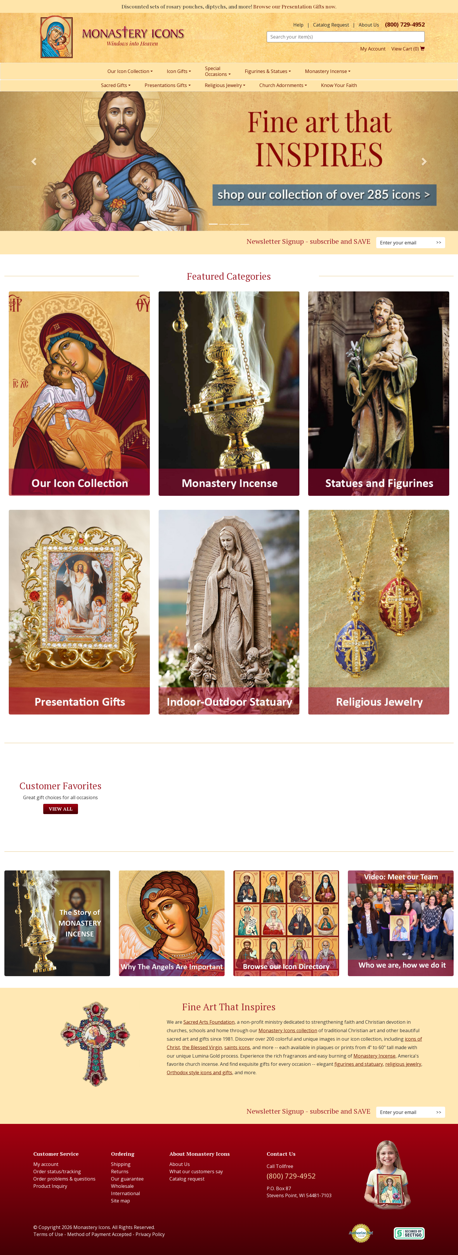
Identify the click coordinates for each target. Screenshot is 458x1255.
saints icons (237, 1047)
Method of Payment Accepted (99, 1234)
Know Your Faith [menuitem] (339, 85)
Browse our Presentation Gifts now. (294, 6)
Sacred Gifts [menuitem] (114, 85)
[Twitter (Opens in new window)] (121, 242)
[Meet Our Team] (401, 923)
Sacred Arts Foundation (209, 1022)
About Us (369, 25)
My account (45, 1164)
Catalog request (186, 1179)
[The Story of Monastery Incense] (57, 923)
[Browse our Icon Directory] (286, 923)
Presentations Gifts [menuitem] (166, 85)
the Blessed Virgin (202, 1047)
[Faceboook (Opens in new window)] (100, 1112)
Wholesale (122, 1186)
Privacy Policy (150, 1234)
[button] (34, 161)
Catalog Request (331, 25)
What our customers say (196, 1171)
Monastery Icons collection (288, 1030)
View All (60, 809)
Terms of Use (48, 1234)
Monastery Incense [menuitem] (326, 71)
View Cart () (408, 49)
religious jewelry (403, 1064)
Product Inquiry (50, 1186)
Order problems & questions (64, 1179)
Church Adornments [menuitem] (281, 85)
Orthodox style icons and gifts (199, 1072)
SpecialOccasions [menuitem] (216, 71)
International (125, 1193)
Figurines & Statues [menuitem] (266, 71)
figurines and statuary (358, 1064)
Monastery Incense (374, 1056)
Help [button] (298, 25)
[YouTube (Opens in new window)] (128, 242)
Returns (120, 1171)
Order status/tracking (57, 1171)
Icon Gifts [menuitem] (177, 71)
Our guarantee (127, 1179)
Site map (120, 1200)
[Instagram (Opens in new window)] (107, 242)
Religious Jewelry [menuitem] (223, 85)
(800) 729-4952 (405, 24)
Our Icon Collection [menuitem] (128, 71)
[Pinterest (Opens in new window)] (114, 242)
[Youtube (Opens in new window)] (128, 1112)
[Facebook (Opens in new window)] (100, 242)
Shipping (121, 1164)
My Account (373, 49)
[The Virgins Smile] (172, 923)
